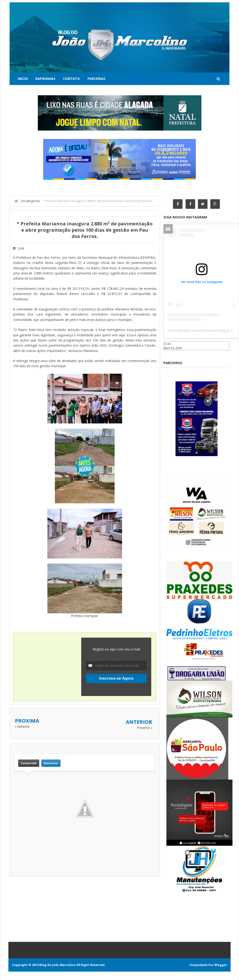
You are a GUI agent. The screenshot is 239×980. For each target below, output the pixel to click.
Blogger (220, 965)
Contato (71, 78)
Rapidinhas (45, 78)
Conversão (29, 763)
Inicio (23, 78)
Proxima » (144, 727)
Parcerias (96, 78)
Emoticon (51, 763)
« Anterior (22, 726)
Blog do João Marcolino (57, 965)
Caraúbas (170, 353)
